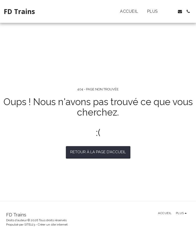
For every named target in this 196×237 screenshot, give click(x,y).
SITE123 (29, 224)
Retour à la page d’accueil (98, 152)
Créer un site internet (53, 224)
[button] (172, 11)
